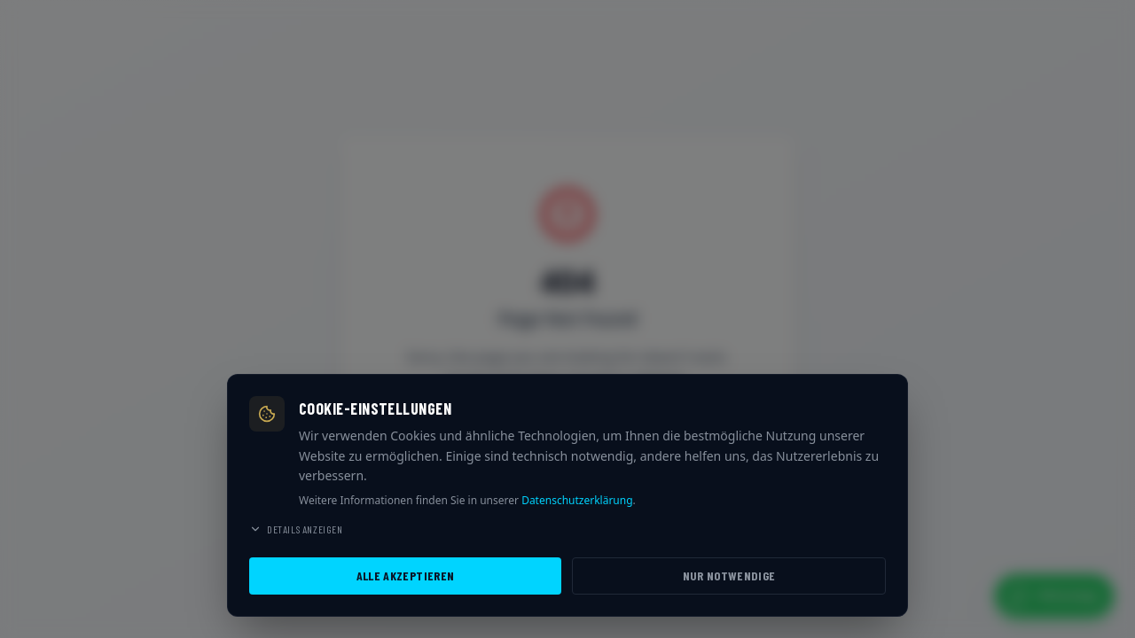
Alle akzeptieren (405, 575)
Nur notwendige (729, 575)
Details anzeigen (296, 529)
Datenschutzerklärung (576, 500)
